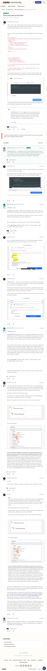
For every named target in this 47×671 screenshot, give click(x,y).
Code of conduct (8, 642)
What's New (21, 6)
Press (24, 660)
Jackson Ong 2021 (11, 478)
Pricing (6, 660)
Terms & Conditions (18, 655)
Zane (8, 382)
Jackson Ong (10, 166)
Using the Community (9, 644)
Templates (40, 660)
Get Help (4, 6)
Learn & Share (12, 6)
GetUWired (9, 204)
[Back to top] (45, 654)
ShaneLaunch (10, 21)
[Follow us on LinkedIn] (23, 666)
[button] (38, 2)
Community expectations (9, 646)
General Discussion (19, 9)
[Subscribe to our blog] (26, 666)
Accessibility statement (27, 655)
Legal (39, 669)
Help (10, 660)
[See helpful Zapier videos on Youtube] (31, 666)
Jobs (29, 660)
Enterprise (33, 660)
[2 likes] (12, 127)
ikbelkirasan (9, 147)
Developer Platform (17, 660)
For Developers (9, 9)
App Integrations (23, 662)
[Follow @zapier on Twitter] (28, 666)
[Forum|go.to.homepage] (12, 2)
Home (3, 9)
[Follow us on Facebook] (21, 666)
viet (8, 494)
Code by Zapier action (33, 595)
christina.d (9, 618)
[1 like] (11, 159)
